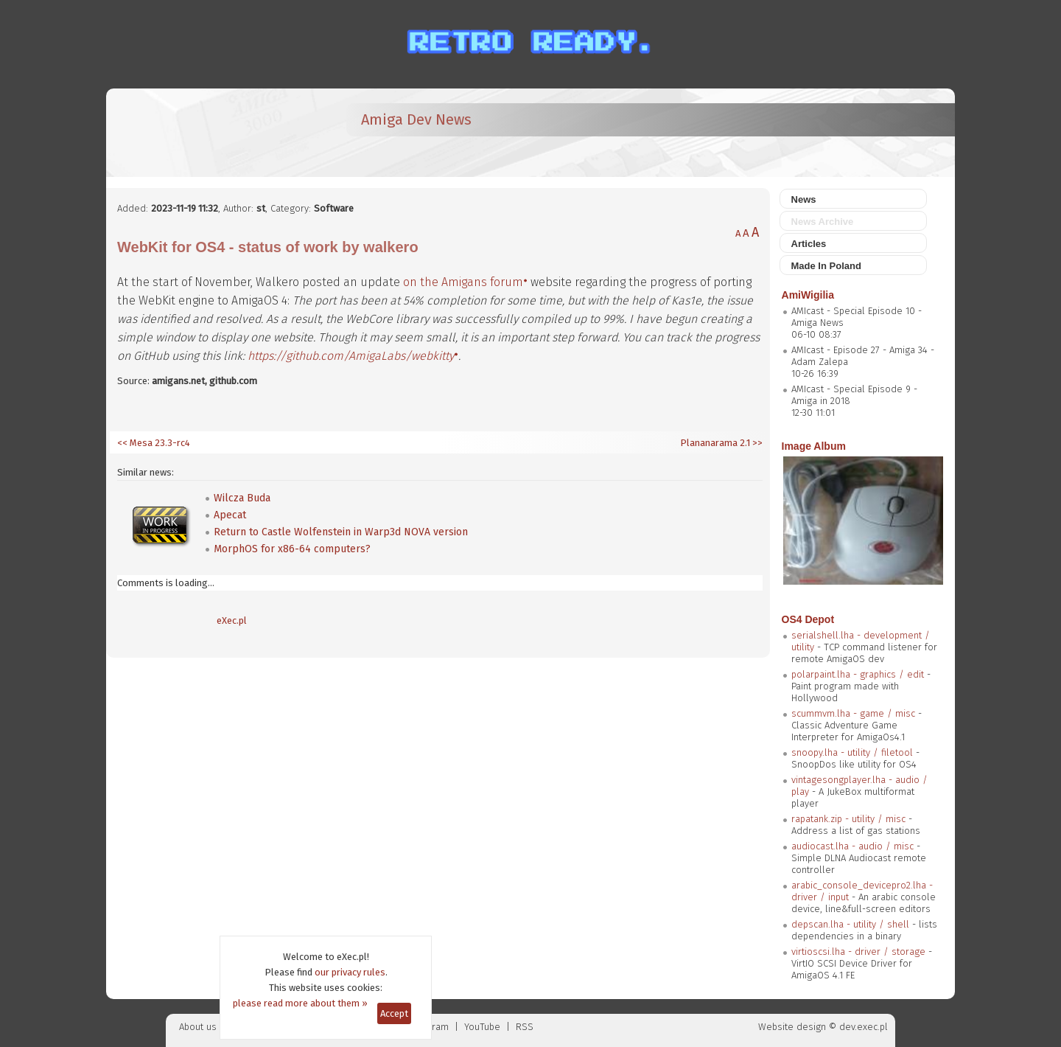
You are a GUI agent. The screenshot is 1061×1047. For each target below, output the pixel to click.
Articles (809, 243)
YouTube (482, 1026)
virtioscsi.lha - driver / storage (858, 951)
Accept (394, 1013)
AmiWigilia (808, 295)
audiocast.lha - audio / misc (852, 846)
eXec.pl (232, 620)
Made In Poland (826, 265)
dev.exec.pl (863, 1026)
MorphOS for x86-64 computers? (292, 549)
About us (198, 1026)
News (803, 199)
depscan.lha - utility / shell (850, 924)
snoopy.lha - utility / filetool (852, 752)
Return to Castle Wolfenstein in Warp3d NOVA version (341, 532)
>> (756, 442)
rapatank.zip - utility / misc (848, 818)
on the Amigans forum (463, 282)
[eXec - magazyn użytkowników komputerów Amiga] (194, 133)
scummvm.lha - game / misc (853, 713)
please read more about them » (300, 1003)
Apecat (230, 515)
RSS (524, 1026)
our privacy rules (350, 972)
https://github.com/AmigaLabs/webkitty (351, 356)
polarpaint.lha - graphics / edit (857, 674)
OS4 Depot (808, 619)
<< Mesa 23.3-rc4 (153, 442)
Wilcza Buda (242, 498)
